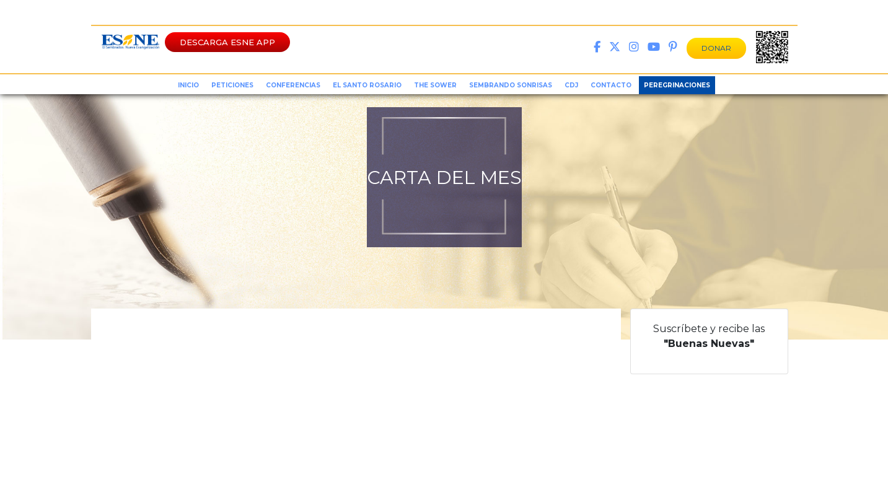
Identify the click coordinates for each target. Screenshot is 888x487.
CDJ (571, 85)
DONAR (716, 48)
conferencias (293, 85)
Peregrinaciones (677, 85)
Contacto (611, 85)
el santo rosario (367, 85)
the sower (435, 85)
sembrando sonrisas (510, 85)
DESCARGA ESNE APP (227, 42)
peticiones (232, 85)
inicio (188, 85)
